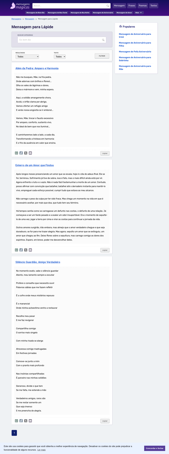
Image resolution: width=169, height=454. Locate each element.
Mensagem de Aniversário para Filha (135, 44)
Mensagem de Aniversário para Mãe (135, 67)
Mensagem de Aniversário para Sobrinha (135, 59)
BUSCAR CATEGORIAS (25, 35)
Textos (154, 5)
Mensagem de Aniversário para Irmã (135, 35)
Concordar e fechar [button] (154, 448)
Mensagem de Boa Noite (80, 13)
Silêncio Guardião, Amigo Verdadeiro (37, 262)
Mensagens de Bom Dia (35, 13)
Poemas (143, 5)
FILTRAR (102, 56)
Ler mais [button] (41, 450)
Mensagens (16, 19)
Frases (131, 5)
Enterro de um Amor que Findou (34, 165)
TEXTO (56, 53)
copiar (105, 153)
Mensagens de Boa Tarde (57, 13)
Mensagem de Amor (124, 13)
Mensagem (119, 5)
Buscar (107, 5)
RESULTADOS (20, 53)
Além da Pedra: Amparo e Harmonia (36, 68)
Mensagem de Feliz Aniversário (135, 51)
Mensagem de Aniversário (103, 13)
